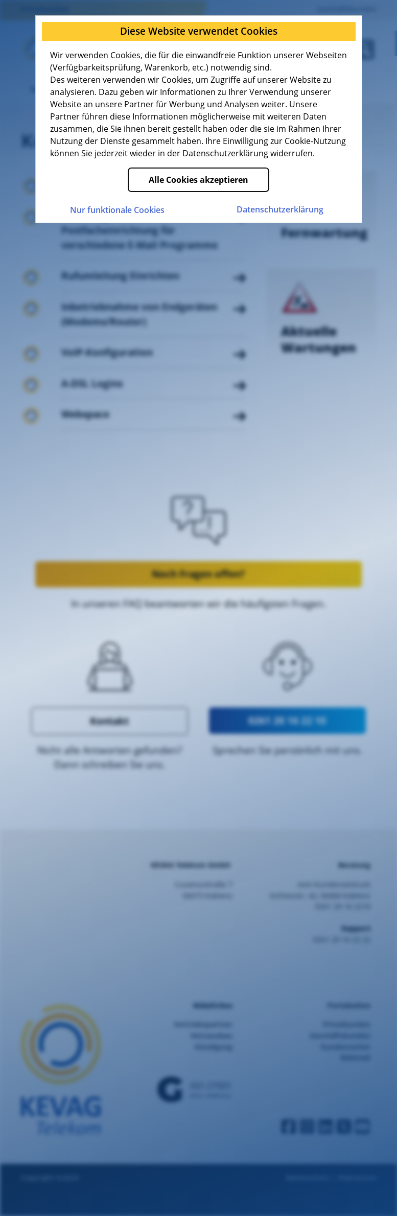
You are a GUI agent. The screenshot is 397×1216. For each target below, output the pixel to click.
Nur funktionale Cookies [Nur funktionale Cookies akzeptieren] (117, 210)
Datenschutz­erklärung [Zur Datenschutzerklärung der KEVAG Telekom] (280, 209)
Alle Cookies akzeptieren (198, 179)
